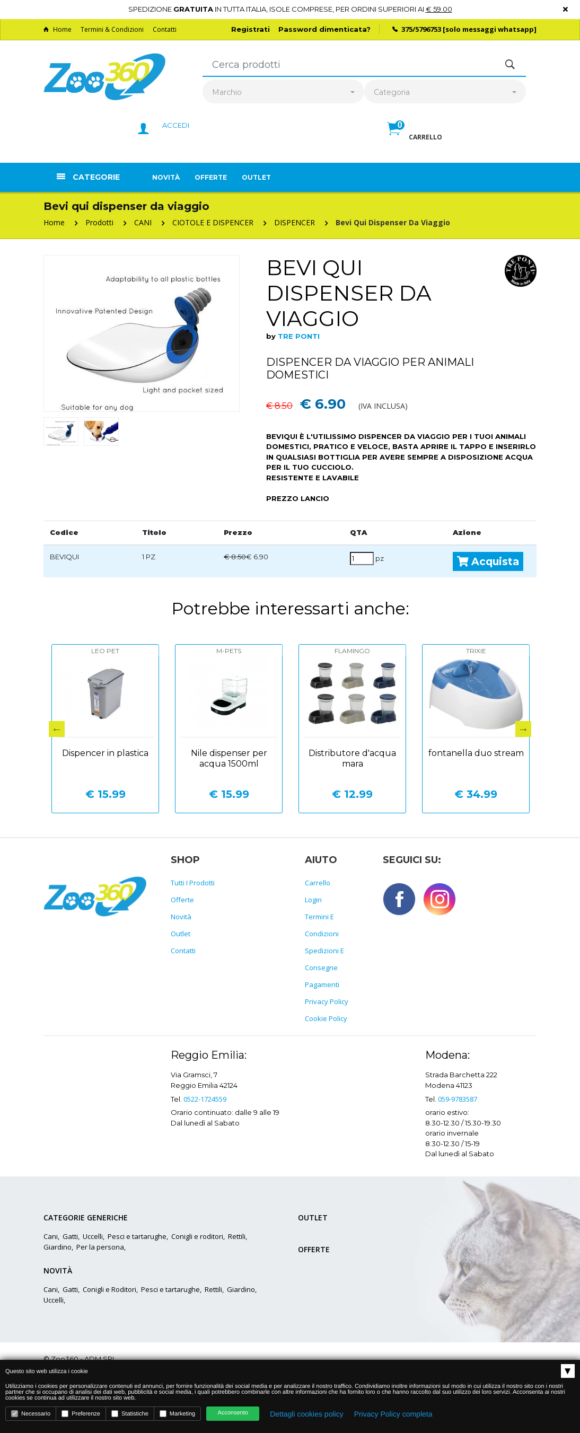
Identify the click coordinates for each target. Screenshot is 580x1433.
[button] (414, 140)
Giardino (57, 1247)
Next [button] (523, 729)
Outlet (256, 177)
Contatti (165, 29)
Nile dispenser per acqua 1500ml (229, 758)
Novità (166, 177)
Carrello (317, 882)
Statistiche (129, 1413)
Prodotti (99, 222)
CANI (143, 222)
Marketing (177, 1413)
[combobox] (283, 92)
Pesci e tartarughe (137, 1236)
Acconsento (232, 1413)
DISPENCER (294, 222)
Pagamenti (322, 984)
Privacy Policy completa (393, 1414)
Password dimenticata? (324, 29)
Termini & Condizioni (112, 29)
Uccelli (93, 1236)
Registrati (250, 29)
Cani (50, 1236)
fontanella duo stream (476, 753)
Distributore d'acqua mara (352, 758)
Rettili (236, 1236)
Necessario (30, 1413)
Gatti (70, 1236)
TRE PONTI (299, 336)
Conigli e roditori (197, 1236)
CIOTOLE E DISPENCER (212, 222)
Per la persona (100, 1247)
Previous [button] (57, 729)
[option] (141, 333)
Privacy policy (326, 1001)
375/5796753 (421, 29)
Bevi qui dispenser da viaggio (393, 222)
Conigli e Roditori (109, 1289)
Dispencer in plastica (105, 753)
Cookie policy (326, 1018)
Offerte (211, 177)
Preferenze (80, 1413)
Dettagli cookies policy (307, 1414)
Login (313, 899)
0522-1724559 (204, 1099)
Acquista (488, 561)
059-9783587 (457, 1099)
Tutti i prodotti (193, 882)
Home (57, 29)
